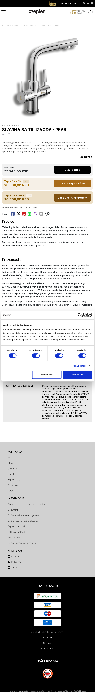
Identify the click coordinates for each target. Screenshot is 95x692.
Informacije (16, 498)
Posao (11, 491)
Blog (10, 458)
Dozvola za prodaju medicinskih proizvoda (28, 504)
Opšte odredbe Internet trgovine (23, 515)
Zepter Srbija (14, 480)
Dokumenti (13, 510)
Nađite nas (15, 551)
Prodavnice (13, 485)
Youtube (15, 567)
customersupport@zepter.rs (34, 691)
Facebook (16, 556)
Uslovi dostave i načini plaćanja (23, 521)
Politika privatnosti (17, 532)
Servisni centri (14, 537)
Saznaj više (86, 156)
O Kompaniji (14, 469)
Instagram (16, 562)
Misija (11, 463)
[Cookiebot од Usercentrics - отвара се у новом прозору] (80, 315)
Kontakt (11, 474)
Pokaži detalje (80, 366)
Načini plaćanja (47, 586)
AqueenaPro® (12, 25)
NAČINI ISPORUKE (47, 661)
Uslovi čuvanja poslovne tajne (22, 543)
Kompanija (15, 452)
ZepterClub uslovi (16, 526)
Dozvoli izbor (47, 374)
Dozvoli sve (77, 374)
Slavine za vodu (27, 25)
